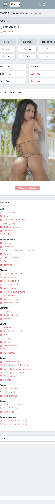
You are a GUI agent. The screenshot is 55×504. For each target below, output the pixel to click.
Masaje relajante (11, 299)
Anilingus (7, 380)
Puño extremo (10, 396)
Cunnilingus (9, 376)
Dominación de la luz (13, 331)
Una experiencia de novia (15, 365)
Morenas (35, 81)
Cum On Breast (10, 408)
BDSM (6, 334)
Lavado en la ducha (12, 257)
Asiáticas (35, 74)
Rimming (7, 265)
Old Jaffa (19, 13)
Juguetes (7, 230)
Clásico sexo (9, 212)
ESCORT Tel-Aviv (7, 13)
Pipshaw (7, 261)
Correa (6, 342)
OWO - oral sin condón (14, 219)
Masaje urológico (12, 281)
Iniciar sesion (44, 4)
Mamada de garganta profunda (18, 369)
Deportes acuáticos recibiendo (18, 424)
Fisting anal (9, 392)
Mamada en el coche (13, 372)
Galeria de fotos (13, 92)
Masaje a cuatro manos (15, 291)
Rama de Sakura (11, 302)
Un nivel (7, 216)
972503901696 (11, 27)
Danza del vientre (11, 315)
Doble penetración (12, 227)
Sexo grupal (9, 223)
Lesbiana (7, 318)
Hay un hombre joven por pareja (18, 250)
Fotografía (8, 246)
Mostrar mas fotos (27, 188)
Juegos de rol (10, 345)
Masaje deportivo (11, 295)
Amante (7, 327)
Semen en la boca (12, 404)
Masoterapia (9, 288)
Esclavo (7, 338)
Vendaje (7, 349)
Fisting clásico (10, 388)
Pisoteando (9, 353)
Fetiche (7, 234)
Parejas (7, 254)
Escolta (7, 243)
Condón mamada (11, 361)
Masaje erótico (10, 277)
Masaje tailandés (11, 284)
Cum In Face (9, 412)
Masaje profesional (12, 273)
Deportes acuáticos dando (16, 420)
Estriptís (7, 311)
